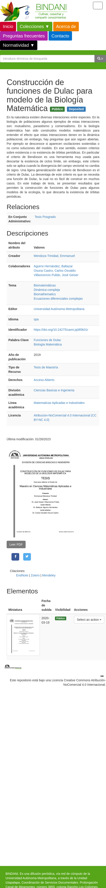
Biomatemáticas (45, 285)
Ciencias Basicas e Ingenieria (54, 390)
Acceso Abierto (44, 380)
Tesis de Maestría (46, 367)
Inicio (8, 26)
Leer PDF (16, 544)
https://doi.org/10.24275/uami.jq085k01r (61, 329)
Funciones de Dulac (47, 340)
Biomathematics (45, 294)
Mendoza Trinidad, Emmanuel (54, 256)
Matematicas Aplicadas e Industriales (59, 403)
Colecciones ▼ (34, 26)
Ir (100, 58)
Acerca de (66, 26)
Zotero (35, 575)
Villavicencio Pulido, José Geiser (56, 275)
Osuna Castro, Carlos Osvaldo (55, 270)
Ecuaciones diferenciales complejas (58, 298)
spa (36, 319)
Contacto (60, 35)
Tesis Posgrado (45, 217)
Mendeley (49, 575)
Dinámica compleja (47, 290)
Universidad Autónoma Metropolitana (59, 309)
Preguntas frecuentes (24, 35)
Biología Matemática (48, 344)
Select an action (89, 619)
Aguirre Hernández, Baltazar (53, 266)
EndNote (22, 575)
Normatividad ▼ (18, 45)
